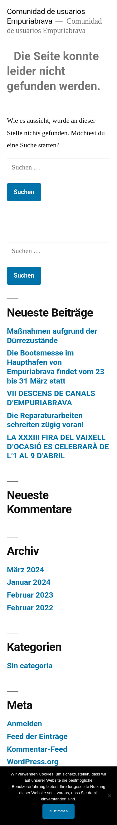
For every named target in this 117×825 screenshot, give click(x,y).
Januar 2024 (29, 582)
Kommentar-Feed (37, 749)
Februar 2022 (30, 607)
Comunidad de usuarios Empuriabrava (46, 16)
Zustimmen (58, 811)
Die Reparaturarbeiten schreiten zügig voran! (45, 420)
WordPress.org (33, 761)
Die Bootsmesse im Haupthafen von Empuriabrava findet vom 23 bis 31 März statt (56, 366)
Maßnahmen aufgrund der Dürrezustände (52, 336)
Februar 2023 (30, 594)
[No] (109, 796)
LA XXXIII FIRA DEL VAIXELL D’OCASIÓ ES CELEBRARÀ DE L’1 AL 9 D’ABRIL (58, 446)
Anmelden (24, 723)
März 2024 (25, 569)
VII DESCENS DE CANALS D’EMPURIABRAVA (51, 398)
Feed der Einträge (37, 736)
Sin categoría (30, 665)
